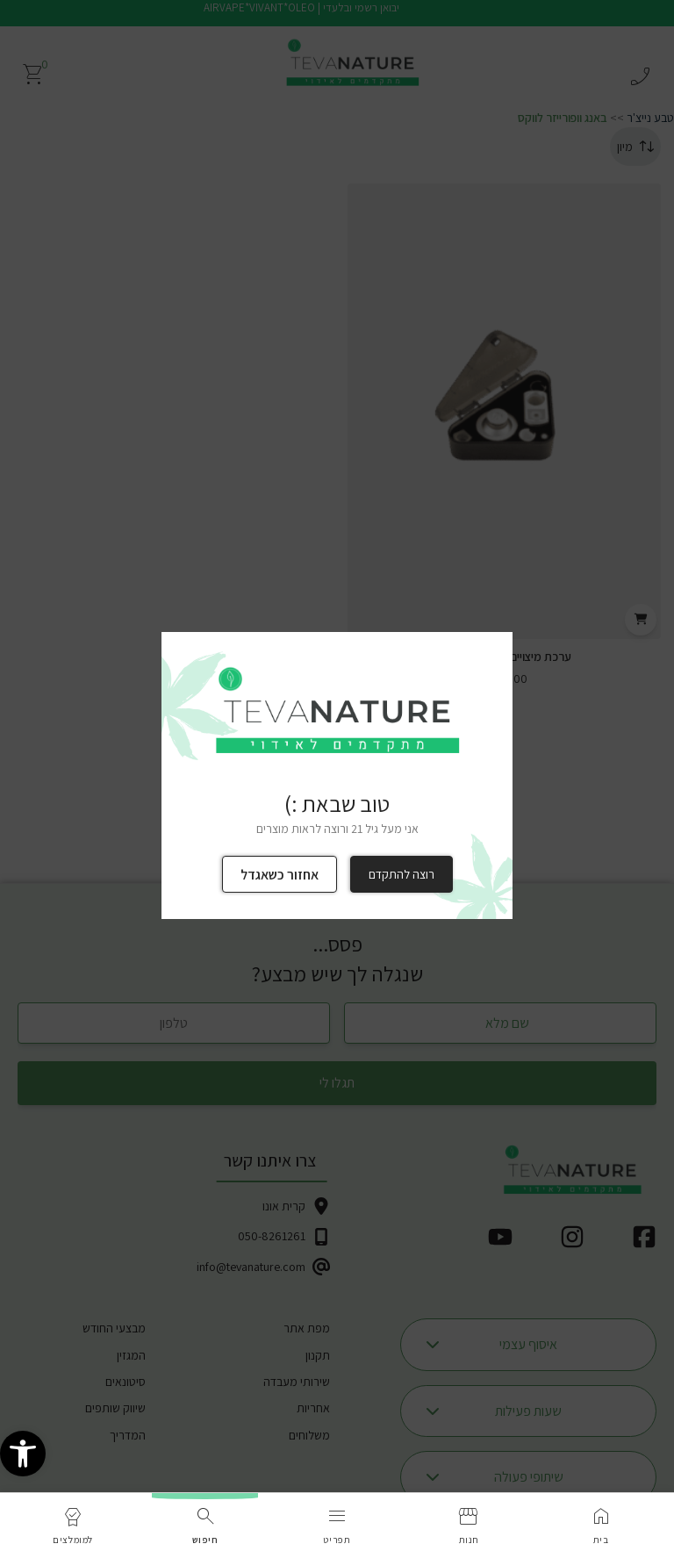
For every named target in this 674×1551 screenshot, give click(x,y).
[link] (23, 1457)
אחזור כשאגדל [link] (279, 874)
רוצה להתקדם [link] (401, 874)
